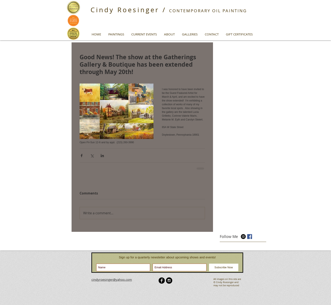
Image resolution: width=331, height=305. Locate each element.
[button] (116, 34)
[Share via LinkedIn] (102, 156)
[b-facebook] (162, 280)
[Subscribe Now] (223, 267)
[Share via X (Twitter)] (92, 156)
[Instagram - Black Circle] (169, 280)
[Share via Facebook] (82, 156)
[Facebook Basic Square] (249, 236)
